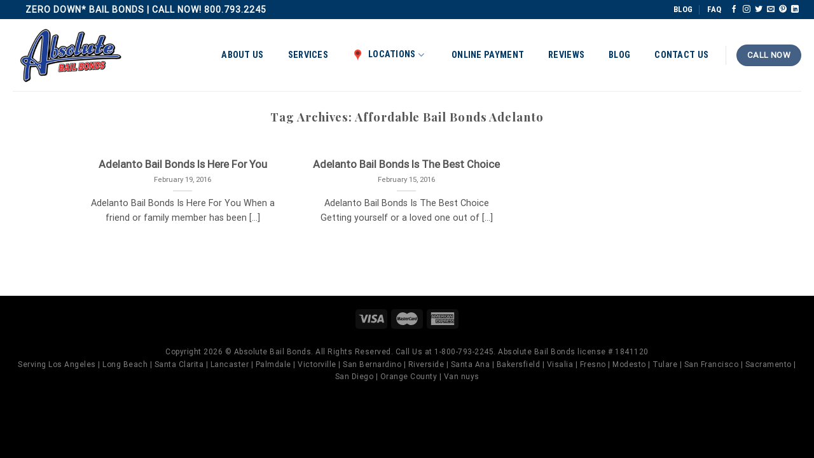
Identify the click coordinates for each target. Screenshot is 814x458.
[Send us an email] (771, 9)
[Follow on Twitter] (758, 9)
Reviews (566, 55)
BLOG (683, 9)
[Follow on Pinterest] (783, 9)
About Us (242, 55)
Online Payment (488, 55)
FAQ (714, 9)
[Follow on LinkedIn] (795, 9)
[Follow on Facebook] (734, 9)
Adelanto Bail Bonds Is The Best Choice (406, 164)
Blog (619, 55)
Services (308, 55)
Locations (388, 54)
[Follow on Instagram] (746, 9)
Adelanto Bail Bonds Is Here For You (183, 164)
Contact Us (681, 55)
